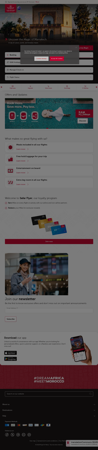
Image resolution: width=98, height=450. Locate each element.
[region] (49, 54)
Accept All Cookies (56, 58)
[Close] (76, 47)
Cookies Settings (41, 58)
